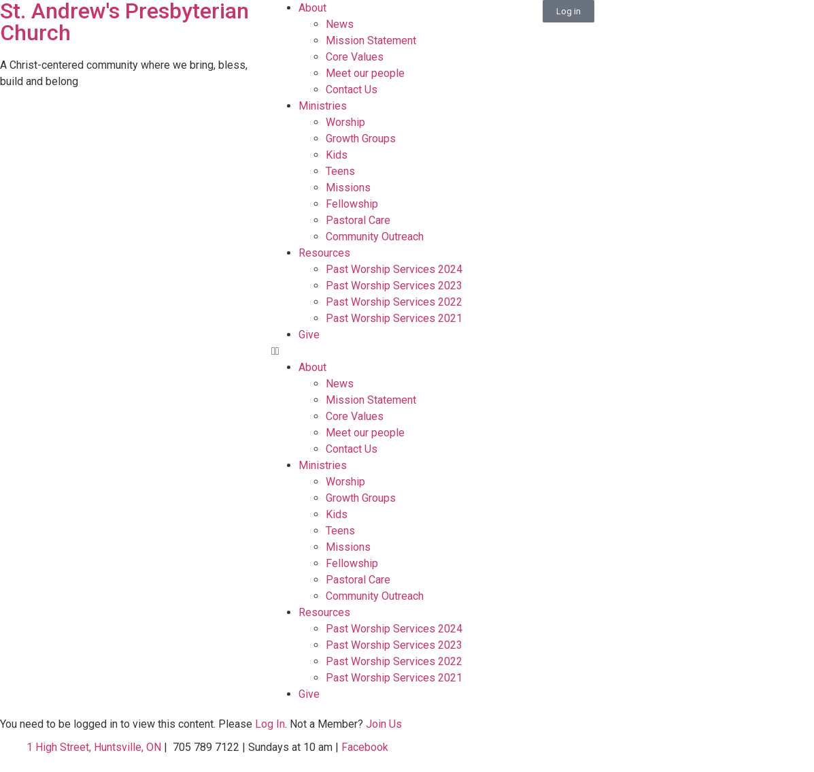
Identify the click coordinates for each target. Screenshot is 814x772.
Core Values (355, 56)
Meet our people (365, 73)
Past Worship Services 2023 (394, 285)
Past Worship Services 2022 (394, 301)
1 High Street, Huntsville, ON (94, 747)
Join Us (384, 724)
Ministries (323, 105)
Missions (348, 187)
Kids (336, 154)
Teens (340, 171)
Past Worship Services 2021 (394, 318)
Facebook (363, 747)
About (312, 7)
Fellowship (352, 203)
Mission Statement (371, 40)
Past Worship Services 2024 (394, 269)
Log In (270, 724)
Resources (324, 252)
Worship (345, 122)
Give (309, 334)
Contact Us (351, 89)
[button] (407, 351)
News (340, 24)
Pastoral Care (358, 220)
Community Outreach (375, 236)
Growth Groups (361, 138)
